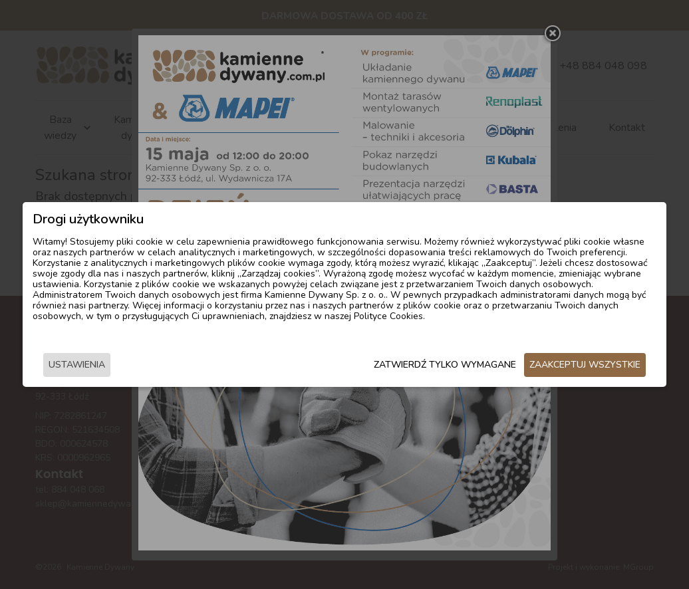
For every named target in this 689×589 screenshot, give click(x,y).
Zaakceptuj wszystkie (587, 364)
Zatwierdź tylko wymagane (447, 364)
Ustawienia (74, 364)
